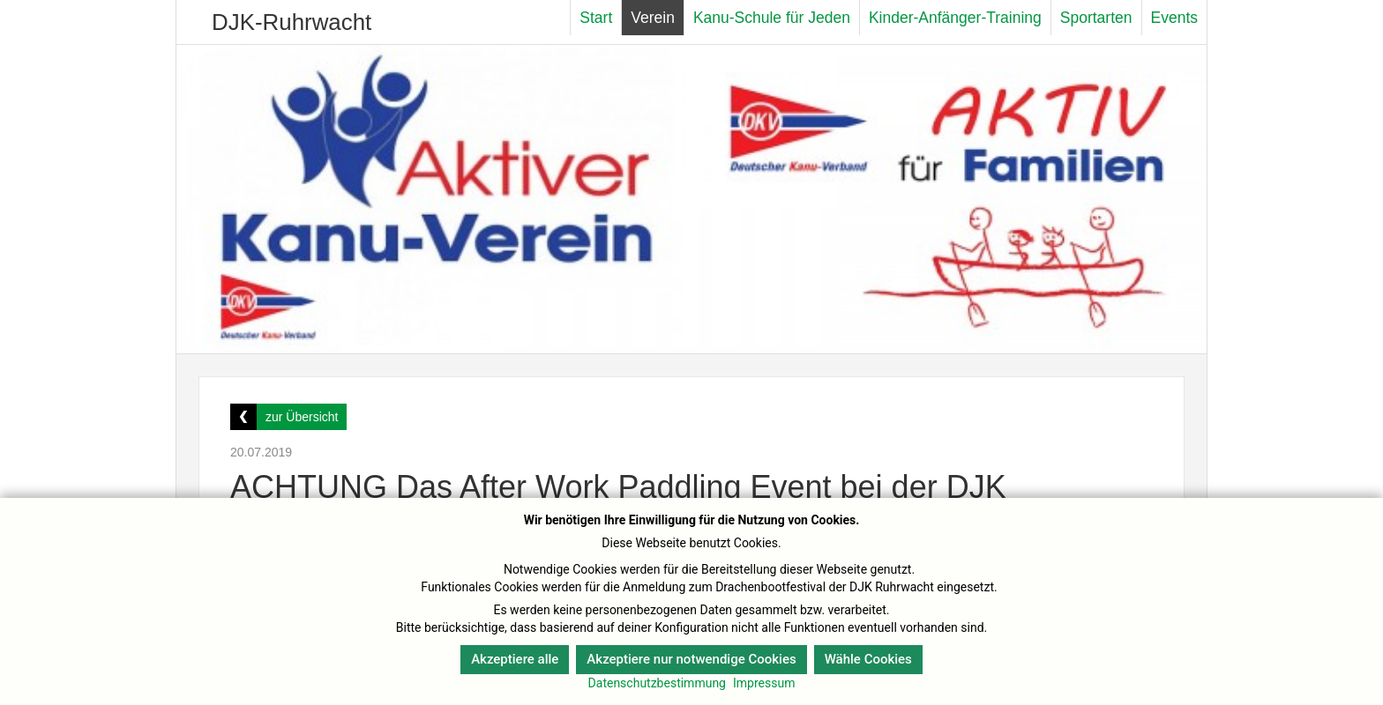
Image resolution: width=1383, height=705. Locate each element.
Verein (653, 17)
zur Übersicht (301, 417)
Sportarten (1096, 17)
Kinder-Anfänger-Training (955, 17)
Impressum (764, 683)
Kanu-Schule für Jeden (771, 17)
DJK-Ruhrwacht (291, 22)
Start (595, 17)
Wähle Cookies (868, 659)
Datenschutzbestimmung (657, 683)
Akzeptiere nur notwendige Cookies (691, 659)
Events (1175, 17)
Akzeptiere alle (514, 659)
